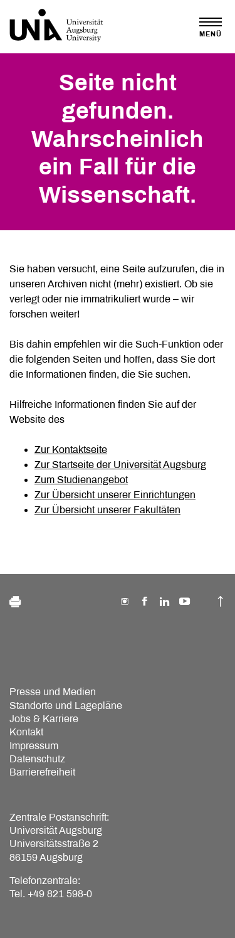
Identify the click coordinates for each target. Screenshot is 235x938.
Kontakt (26, 732)
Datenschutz (37, 759)
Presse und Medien (52, 691)
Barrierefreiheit (42, 772)
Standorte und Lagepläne (65, 705)
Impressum (33, 745)
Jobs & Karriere (43, 718)
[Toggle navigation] (210, 27)
